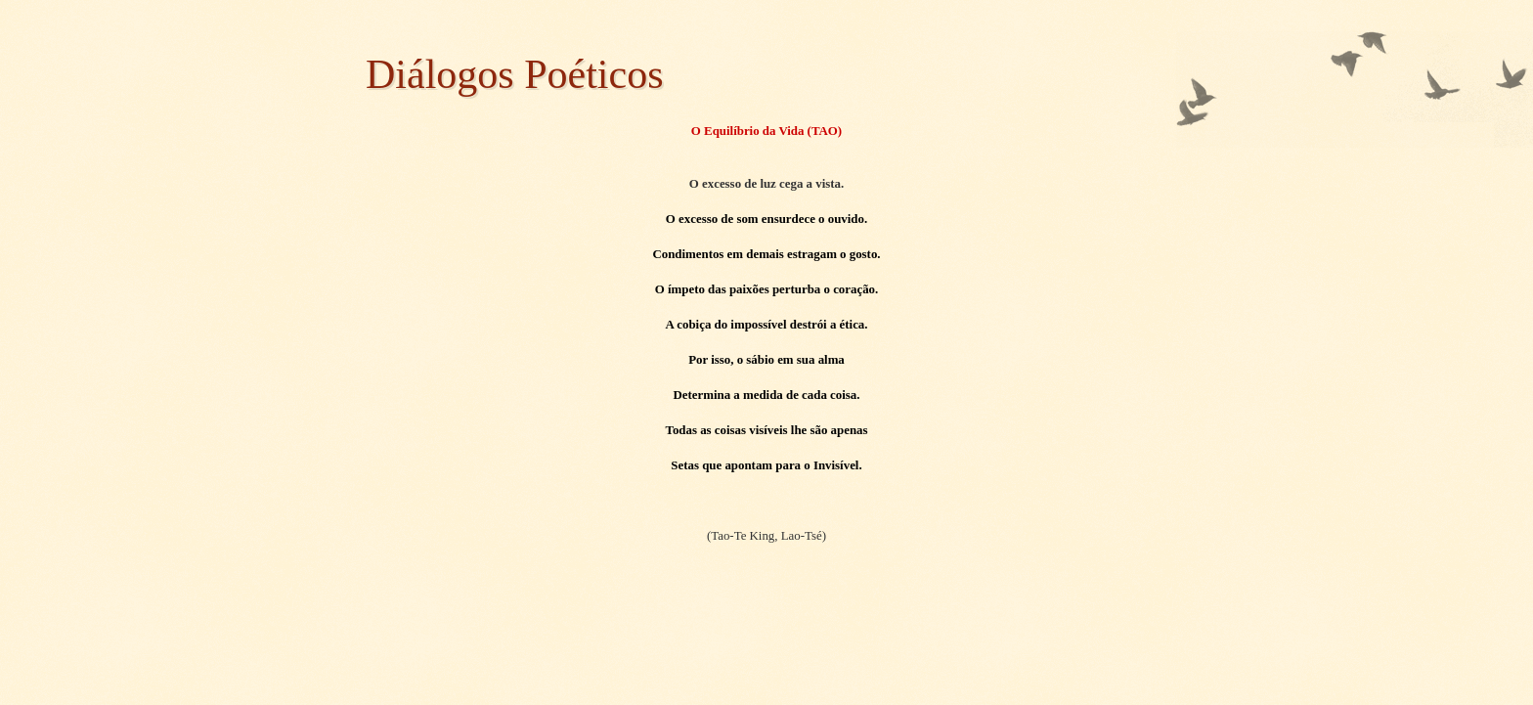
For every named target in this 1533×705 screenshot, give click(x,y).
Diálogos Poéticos (514, 74)
